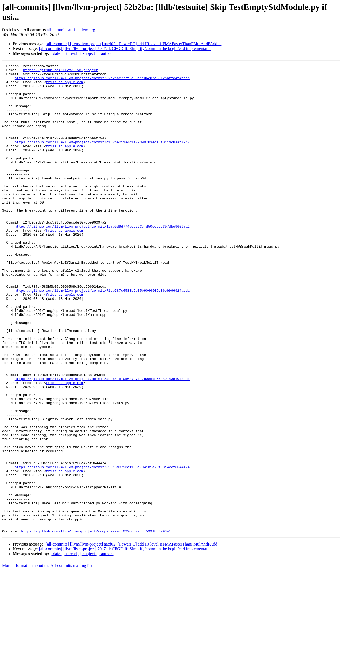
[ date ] (56, 53)
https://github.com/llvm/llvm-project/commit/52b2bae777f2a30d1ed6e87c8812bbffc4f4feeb (102, 81)
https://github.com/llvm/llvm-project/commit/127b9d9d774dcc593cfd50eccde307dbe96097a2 (102, 259)
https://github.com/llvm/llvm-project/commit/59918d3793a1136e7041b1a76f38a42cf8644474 (102, 548)
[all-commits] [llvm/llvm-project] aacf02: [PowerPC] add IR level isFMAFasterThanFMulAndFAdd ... (134, 43)
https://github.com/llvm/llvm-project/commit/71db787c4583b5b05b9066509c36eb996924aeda (102, 336)
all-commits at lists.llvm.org (71, 30)
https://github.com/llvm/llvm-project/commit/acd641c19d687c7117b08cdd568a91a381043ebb (102, 442)
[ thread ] (71, 53)
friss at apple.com (64, 85)
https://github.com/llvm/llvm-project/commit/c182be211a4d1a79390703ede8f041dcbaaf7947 (102, 158)
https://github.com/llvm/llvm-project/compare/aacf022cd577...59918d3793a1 (96, 625)
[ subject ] (89, 53)
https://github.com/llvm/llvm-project (60, 71)
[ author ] (107, 53)
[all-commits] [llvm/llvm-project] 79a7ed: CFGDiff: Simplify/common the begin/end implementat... (125, 48)
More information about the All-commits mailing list (47, 659)
